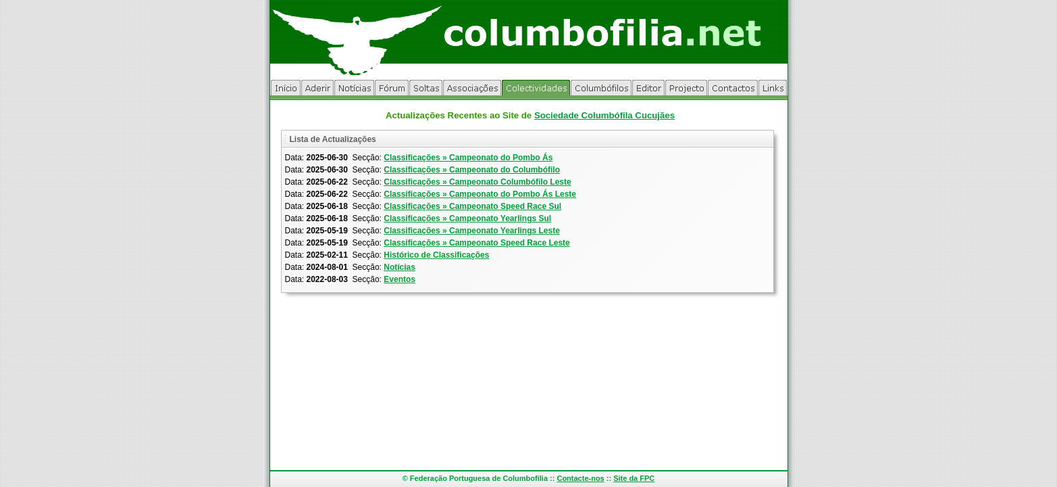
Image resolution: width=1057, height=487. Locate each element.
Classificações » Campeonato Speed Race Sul (472, 206)
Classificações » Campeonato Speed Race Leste (476, 243)
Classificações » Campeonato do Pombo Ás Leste (480, 194)
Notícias (399, 267)
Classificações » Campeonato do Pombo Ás (468, 157)
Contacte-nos (580, 478)
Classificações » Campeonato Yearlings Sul (467, 218)
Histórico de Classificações (436, 255)
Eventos (399, 279)
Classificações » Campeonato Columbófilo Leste (477, 182)
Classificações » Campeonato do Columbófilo (472, 170)
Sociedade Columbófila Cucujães (604, 115)
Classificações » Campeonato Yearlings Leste (472, 230)
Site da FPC (633, 478)
